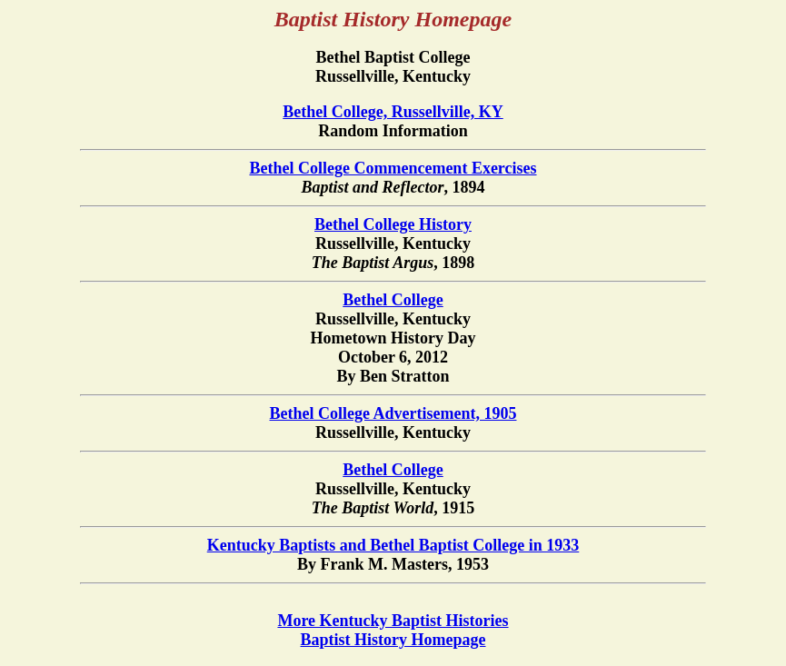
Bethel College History (393, 224)
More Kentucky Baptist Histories (392, 620)
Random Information (393, 136)
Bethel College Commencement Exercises (392, 168)
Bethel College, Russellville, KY (392, 112)
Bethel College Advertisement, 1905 (393, 413)
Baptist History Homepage (393, 640)
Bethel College (393, 300)
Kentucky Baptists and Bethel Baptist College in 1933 (393, 545)
